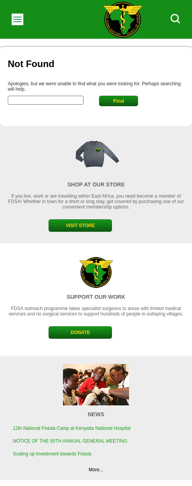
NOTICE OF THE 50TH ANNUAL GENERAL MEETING (70, 441)
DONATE (80, 332)
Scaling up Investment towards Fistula (52, 454)
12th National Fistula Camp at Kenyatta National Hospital (72, 428)
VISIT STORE (80, 225)
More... (96, 469)
